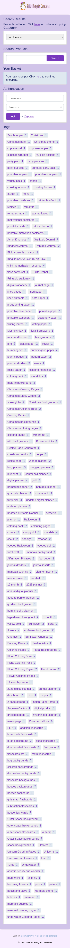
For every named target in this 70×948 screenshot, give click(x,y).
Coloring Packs (18, 415)
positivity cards (18, 226)
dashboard (16, 695)
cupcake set (16, 148)
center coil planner (38, 474)
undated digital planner (42, 500)
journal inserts (44, 565)
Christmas (39, 135)
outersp (49, 832)
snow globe (16, 402)
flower (48, 344)
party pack (15, 161)
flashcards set (18, 754)
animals (34, 878)
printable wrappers (48, 174)
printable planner (48, 487)
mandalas (39, 376)
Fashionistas (42, 643)
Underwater (31, 864)
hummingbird (17, 350)
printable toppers (19, 174)
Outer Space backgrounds (25, 838)
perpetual (54, 513)
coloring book (17, 526)
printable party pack (46, 168)
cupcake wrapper (19, 155)
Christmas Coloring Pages (25, 389)
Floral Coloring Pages (22, 669)
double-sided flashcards (23, 747)
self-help (38, 578)
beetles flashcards (20, 793)
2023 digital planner (21, 689)
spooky (28, 539)
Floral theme (51, 669)
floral (53, 624)
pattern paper (41, 357)
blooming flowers (19, 884)
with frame (41, 435)
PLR (12, 728)
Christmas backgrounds (23, 422)
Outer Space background (24, 819)
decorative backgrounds (24, 773)
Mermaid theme (46, 891)
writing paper (42, 324)
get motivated (42, 213)
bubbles (14, 897)
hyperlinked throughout (23, 617)
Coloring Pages (18, 650)
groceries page (18, 715)
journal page (44, 285)
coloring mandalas (42, 370)
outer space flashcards (23, 832)
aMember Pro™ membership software (39, 936)
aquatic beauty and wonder (25, 871)
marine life (15, 878)
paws (40, 884)
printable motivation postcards (27, 233)
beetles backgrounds (22, 786)
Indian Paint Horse (45, 702)
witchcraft (15, 552)
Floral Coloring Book (21, 656)
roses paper (16, 370)
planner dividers (19, 363)
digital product (45, 708)
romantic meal (18, 213)
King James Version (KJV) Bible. (29, 259)
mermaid (31, 897)
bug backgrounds (20, 760)
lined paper (38, 291)
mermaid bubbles (20, 904)
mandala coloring (19, 572)
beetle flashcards (19, 812)
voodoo (45, 539)
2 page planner (40, 461)
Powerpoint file (47, 441)
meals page (16, 721)
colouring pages (43, 526)
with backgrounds (20, 441)
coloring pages (18, 435)
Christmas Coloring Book (24, 409)
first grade (52, 747)
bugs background (20, 741)
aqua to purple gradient (23, 598)
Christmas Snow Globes (24, 396)
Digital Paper (43, 272)
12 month (15, 585)
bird (11, 344)
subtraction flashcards (22, 806)
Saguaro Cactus (19, 708)
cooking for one (18, 187)
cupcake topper (41, 148)
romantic (31, 207)
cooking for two (45, 187)
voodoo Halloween (20, 546)
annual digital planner (22, 591)
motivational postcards (23, 220)
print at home (43, 226)
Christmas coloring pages (24, 428)
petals (55, 884)
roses (39, 363)
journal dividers (18, 565)
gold (36, 480)
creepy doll (32, 532)
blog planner (17, 467)
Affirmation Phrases (21, 558)
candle (36, 181)
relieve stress (17, 578)
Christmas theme (46, 142)
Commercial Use (41, 721)
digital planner (18, 480)
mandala (51, 532)
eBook (13, 194)
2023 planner (36, 585)
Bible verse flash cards (23, 252)
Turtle (13, 864)
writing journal (18, 324)
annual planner (50, 689)
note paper (40, 298)
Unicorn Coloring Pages (23, 852)
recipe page (16, 461)
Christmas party (19, 142)
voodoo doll (46, 546)
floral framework (42, 331)
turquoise (15, 500)
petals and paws (19, 891)
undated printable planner (25, 513)
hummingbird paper (45, 350)
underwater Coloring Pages (26, 917)
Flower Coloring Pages (23, 676)
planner (14, 519)
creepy (13, 532)
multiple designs (48, 155)
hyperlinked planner (47, 715)
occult (13, 539)
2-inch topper (17, 135)
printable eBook (49, 200)
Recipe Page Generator (23, 448)
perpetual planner (20, 487)
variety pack (16, 181)
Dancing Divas (18, 643)
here (37, 24)
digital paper (29, 344)
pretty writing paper (21, 305)
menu (28, 194)
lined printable (18, 298)
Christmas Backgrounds (45, 402)
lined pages (16, 291)
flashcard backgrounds (23, 780)
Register (29, 116)
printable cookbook (20, 200)
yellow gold (16, 624)
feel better (47, 558)
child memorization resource (26, 265)
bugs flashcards (47, 741)
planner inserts (47, 572)
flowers (13, 630)
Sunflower (37, 624)
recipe (42, 454)
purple (46, 695)
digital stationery (19, 285)
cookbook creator (20, 454)
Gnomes (14, 637)
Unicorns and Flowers (22, 858)
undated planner (19, 506)
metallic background (21, 383)
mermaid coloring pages (24, 910)
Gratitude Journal (46, 239)
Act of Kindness (19, 239)
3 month (50, 617)
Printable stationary (21, 278)
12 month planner (20, 682)
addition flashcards (34, 728)
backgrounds (45, 337)
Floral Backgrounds (48, 650)
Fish (46, 858)
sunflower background (39, 630)
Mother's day (17, 331)
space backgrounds (21, 845)
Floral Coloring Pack (21, 663)
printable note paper (21, 311)
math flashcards (43, 754)
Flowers (45, 845)
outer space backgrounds (24, 826)
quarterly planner (19, 493)
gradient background (22, 604)
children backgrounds (22, 767)
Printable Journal (48, 246)
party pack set (38, 161)
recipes (14, 207)
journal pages (17, 357)
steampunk (44, 493)
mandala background (41, 552)
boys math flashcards (22, 734)
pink (32, 695)
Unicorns (51, 852)
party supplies (18, 168)
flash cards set (18, 272)
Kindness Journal (20, 246)
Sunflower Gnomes (39, 637)
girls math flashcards (22, 799)
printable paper (50, 311)
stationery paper (50, 317)
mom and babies (19, 337)
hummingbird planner (22, 611)
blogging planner (42, 467)
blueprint (14, 474)
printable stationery (21, 317)
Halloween (32, 519)
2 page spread (18, 702)
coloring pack (17, 376)
